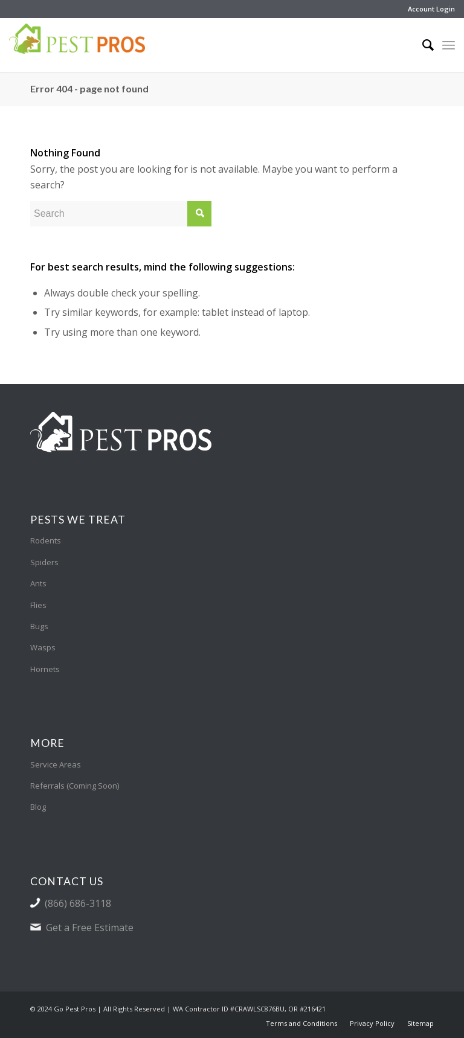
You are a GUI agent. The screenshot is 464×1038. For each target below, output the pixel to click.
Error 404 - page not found (89, 88)
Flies (38, 605)
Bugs (39, 626)
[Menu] (448, 44)
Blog (38, 806)
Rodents (45, 540)
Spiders (44, 562)
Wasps (43, 647)
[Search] (422, 45)
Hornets (45, 669)
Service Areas (55, 764)
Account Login (431, 8)
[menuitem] (428, 9)
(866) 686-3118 (78, 903)
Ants (38, 583)
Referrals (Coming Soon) (74, 785)
